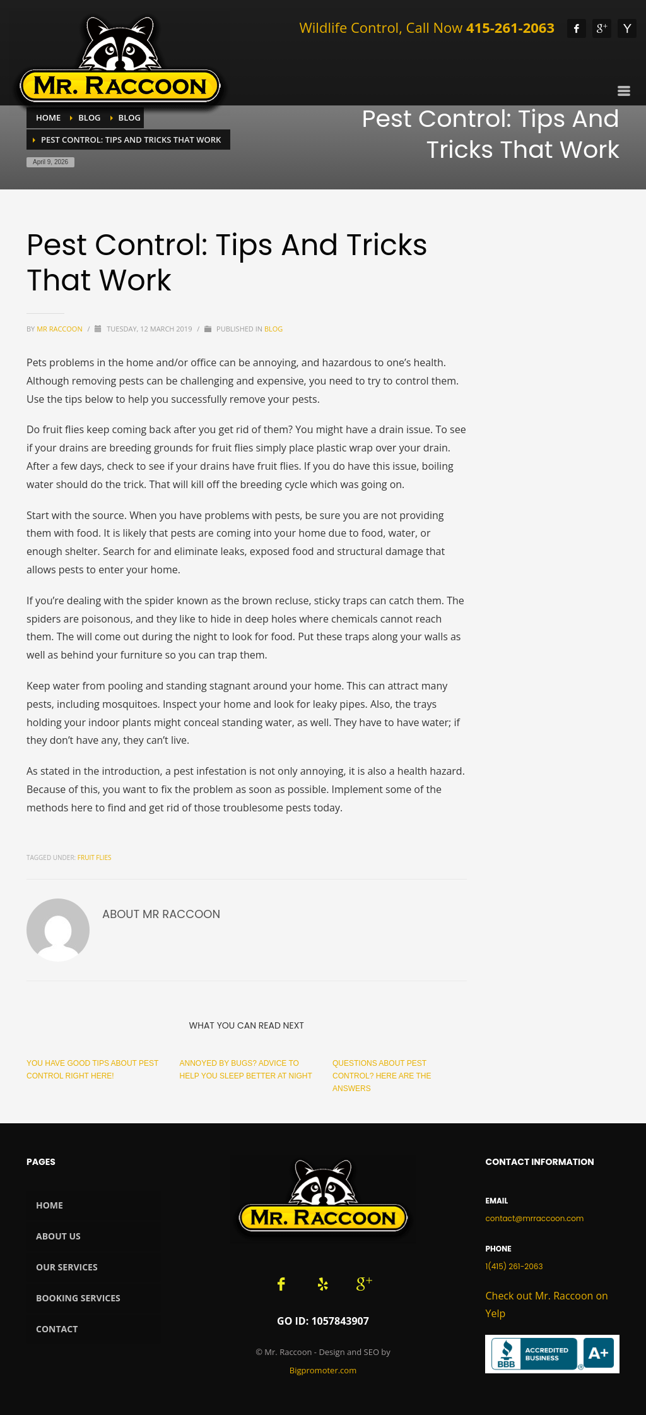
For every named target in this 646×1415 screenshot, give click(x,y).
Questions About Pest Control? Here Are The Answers (381, 1076)
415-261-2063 (510, 27)
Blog (273, 328)
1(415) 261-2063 (514, 1266)
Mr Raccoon (60, 328)
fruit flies (95, 857)
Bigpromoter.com (323, 1370)
